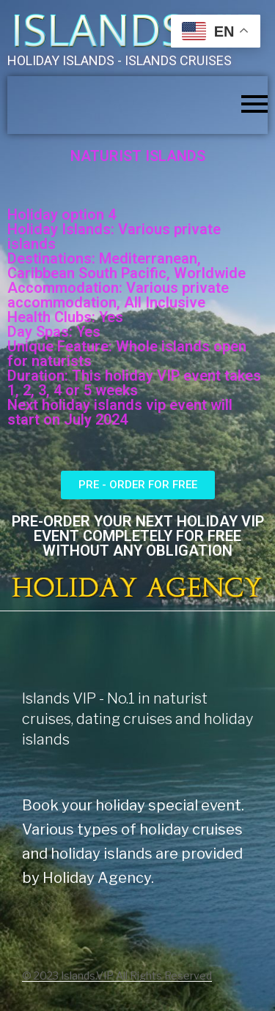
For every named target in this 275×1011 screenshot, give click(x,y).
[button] (138, 485)
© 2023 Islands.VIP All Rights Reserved (117, 975)
